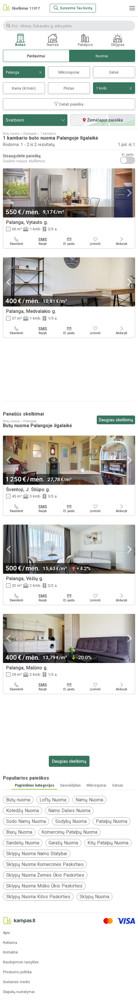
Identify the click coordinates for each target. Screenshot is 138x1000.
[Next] (128, 193)
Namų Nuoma (89, 800)
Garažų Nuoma (63, 843)
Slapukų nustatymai (19, 992)
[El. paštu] (69, 241)
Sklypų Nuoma (94, 896)
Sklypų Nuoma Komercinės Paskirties (45, 864)
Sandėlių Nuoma (22, 843)
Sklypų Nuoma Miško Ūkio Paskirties (44, 886)
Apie (6, 933)
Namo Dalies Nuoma (69, 810)
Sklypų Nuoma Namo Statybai (36, 853)
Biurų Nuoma (19, 832)
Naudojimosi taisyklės (21, 962)
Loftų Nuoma (53, 800)
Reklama (10, 943)
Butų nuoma (18, 800)
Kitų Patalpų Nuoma (107, 843)
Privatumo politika (17, 972)
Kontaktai (10, 952)
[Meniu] (132, 8)
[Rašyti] (43, 241)
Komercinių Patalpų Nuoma (69, 832)
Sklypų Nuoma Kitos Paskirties (38, 896)
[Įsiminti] (95, 241)
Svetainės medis (16, 982)
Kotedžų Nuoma (22, 810)
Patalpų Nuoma (111, 821)
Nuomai (102, 56)
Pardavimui (36, 56)
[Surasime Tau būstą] (73, 8)
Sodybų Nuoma (71, 821)
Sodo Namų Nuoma (26, 821)
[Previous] (9, 193)
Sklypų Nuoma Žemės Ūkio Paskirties (45, 875)
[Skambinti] (16, 241)
